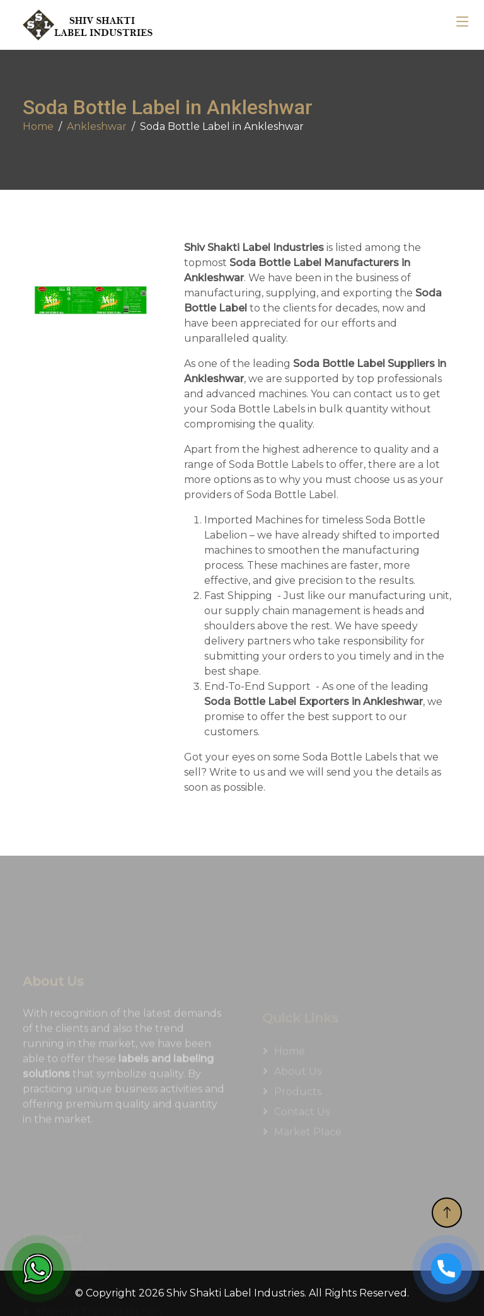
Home (38, 126)
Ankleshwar (97, 126)
